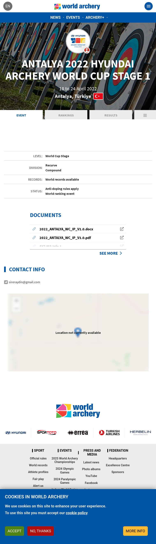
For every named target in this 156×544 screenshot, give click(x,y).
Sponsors (117, 472)
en (7, 6)
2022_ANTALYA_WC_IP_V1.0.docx (66, 229)
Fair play (38, 479)
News (55, 17)
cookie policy (77, 513)
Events (73, 17)
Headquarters (118, 458)
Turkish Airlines (109, 432)
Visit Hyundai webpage (15, 432)
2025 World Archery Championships (65, 460)
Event (21, 115)
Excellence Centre (117, 465)
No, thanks (40, 531)
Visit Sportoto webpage (46, 432)
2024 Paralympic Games (65, 481)
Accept (14, 531)
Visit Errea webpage (78, 432)
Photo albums (91, 469)
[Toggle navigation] (148, 6)
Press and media (92, 452)
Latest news (91, 462)
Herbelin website (140, 432)
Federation (118, 450)
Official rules (38, 458)
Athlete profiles (38, 472)
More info (135, 531)
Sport (39, 450)
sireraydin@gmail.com (24, 282)
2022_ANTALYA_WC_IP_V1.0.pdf (65, 237)
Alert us (38, 486)
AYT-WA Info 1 (50, 246)
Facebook (91, 483)
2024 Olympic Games (64, 470)
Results (110, 115)
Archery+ (95, 17)
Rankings (66, 115)
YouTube (91, 476)
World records (38, 465)
